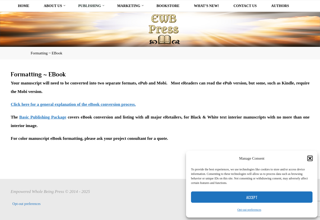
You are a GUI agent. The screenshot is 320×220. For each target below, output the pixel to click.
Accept (252, 197)
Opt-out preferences (249, 209)
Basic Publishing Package (42, 117)
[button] (310, 158)
